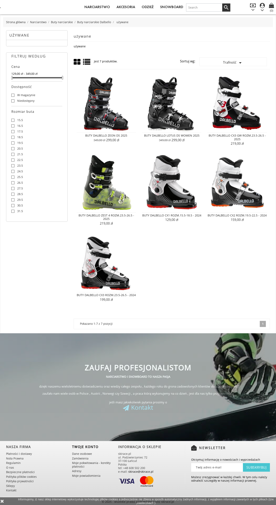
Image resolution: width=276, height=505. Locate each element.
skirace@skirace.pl (140, 472)
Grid (77, 62)
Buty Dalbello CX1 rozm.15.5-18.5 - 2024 (171, 215)
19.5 (20, 143)
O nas (10, 467)
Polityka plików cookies (21, 477)
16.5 (20, 126)
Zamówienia (80, 458)
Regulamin (13, 463)
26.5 (20, 183)
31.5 (20, 211)
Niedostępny (25, 101)
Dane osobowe (82, 454)
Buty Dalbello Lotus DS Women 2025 (171, 135)
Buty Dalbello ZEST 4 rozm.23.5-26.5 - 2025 (106, 217)
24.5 (20, 171)
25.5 (20, 177)
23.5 (20, 165)
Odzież (148, 7)
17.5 (20, 131)
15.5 (20, 120)
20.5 (20, 148)
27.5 (20, 188)
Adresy (76, 471)
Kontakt (142, 407)
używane (19, 35)
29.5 (20, 200)
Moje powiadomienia (86, 476)
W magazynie (26, 95)
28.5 (20, 194)
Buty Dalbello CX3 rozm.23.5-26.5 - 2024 (106, 295)
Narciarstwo (97, 7)
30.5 (20, 205)
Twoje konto (85, 447)
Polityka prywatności (20, 481)
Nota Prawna (15, 458)
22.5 (20, 160)
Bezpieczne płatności (20, 472)
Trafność (233, 63)
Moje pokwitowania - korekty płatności (91, 464)
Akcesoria (125, 7)
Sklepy (10, 486)
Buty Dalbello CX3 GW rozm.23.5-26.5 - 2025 (237, 137)
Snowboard (171, 7)
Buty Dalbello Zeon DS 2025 (106, 135)
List (87, 63)
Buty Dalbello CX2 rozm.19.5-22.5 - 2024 (237, 215)
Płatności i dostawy (19, 454)
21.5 (20, 154)
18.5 (20, 137)
